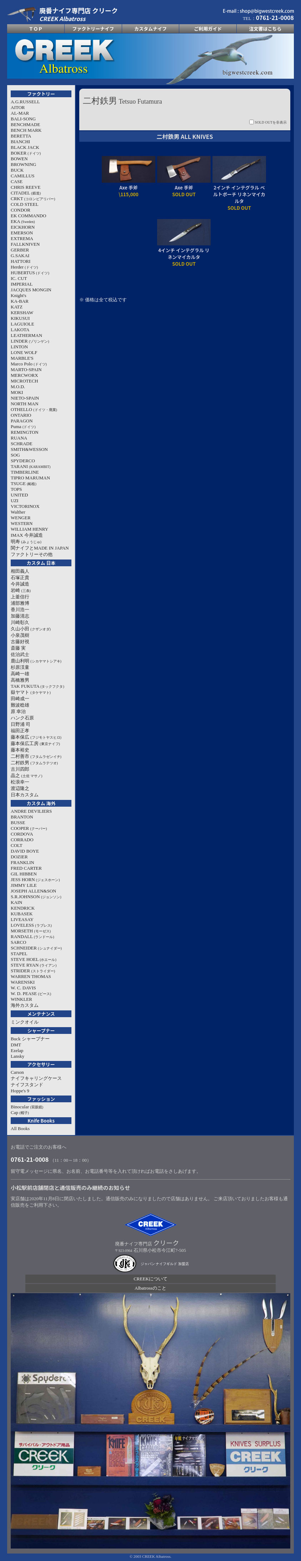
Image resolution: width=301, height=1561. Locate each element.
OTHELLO (34, 409)
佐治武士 (20, 654)
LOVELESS (31, 925)
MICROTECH (24, 381)
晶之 (26, 775)
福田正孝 (20, 730)
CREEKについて (150, 1278)
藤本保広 (36, 737)
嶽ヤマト (31, 692)
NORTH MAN (25, 403)
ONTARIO (21, 415)
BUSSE (18, 822)
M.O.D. (18, 386)
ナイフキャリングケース (36, 1078)
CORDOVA (22, 834)
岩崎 (21, 590)
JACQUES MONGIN (31, 289)
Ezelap (17, 1050)
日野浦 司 (20, 724)
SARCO (18, 942)
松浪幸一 (20, 782)
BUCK (17, 170)
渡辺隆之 (20, 788)
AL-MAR (20, 113)
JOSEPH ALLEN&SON (33, 891)
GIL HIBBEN (24, 873)
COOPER (29, 828)
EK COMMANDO (28, 215)
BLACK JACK (25, 147)
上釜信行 (20, 596)
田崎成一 (20, 698)
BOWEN (19, 158)
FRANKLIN (22, 862)
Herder (24, 267)
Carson (17, 1072)
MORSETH (31, 930)
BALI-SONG (23, 118)
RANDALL (32, 936)
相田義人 (20, 571)
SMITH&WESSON (29, 449)
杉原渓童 (20, 667)
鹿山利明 (36, 661)
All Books (20, 1128)
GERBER (20, 250)
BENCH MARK (26, 130)
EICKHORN (23, 227)
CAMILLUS (22, 175)
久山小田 (31, 628)
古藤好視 (20, 641)
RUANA (19, 438)
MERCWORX (24, 375)
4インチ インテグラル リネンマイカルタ (184, 253)
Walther (18, 512)
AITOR (18, 107)
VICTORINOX (25, 506)
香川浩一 (20, 609)
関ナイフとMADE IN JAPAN (40, 548)
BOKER (26, 153)
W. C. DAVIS (23, 987)
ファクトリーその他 (31, 554)
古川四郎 (20, 769)
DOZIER (19, 856)
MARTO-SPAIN (26, 369)
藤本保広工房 (35, 743)
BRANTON (22, 816)
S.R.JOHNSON (36, 896)
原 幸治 (18, 711)
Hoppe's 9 (20, 1090)
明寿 (26, 541)
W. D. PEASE (31, 993)
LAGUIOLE (22, 324)
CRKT (33, 198)
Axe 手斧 (128, 187)
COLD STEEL (25, 204)
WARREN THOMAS (31, 976)
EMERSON (22, 232)
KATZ (16, 306)
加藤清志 (20, 616)
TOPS (16, 489)
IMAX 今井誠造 (27, 535)
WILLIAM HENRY (29, 529)
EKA (23, 221)
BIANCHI (20, 141)
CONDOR (20, 210)
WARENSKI (23, 982)
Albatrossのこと (150, 1288)
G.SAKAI (20, 255)
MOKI (17, 392)
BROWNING (23, 164)
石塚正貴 (20, 577)
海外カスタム (25, 1005)
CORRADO (22, 839)
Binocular (27, 1106)
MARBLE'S (22, 358)
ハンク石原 (22, 717)
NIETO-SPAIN (25, 398)
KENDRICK (23, 908)
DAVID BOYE (25, 851)
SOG (15, 455)
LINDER (30, 341)
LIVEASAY (22, 919)
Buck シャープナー (30, 1038)
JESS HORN (35, 879)
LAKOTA (20, 329)
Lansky (17, 1056)
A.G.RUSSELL (25, 101)
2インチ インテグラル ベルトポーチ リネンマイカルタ (239, 194)
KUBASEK (21, 913)
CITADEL (26, 193)
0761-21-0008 (30, 1159)
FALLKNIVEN (25, 244)
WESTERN (21, 523)
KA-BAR (20, 301)
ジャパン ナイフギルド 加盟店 (165, 1264)
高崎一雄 (20, 673)
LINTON (19, 346)
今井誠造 (20, 584)
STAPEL (19, 953)
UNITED (19, 495)
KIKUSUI (20, 318)
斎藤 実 (18, 648)
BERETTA (21, 136)
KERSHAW (22, 312)
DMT (16, 1044)
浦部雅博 (20, 603)
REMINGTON (25, 432)
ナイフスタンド (27, 1084)
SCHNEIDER (36, 948)
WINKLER (21, 999)
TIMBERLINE (25, 472)
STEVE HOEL (33, 959)
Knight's (18, 295)
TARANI (30, 466)
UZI (15, 500)
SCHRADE (21, 443)
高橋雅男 (20, 680)
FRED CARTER (26, 868)
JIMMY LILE (24, 885)
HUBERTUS (30, 272)
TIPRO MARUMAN (30, 477)
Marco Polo (29, 363)
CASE (16, 181)
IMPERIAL (21, 284)
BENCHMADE (25, 124)
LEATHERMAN (26, 335)
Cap (20, 1112)
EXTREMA (22, 238)
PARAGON (22, 420)
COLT (16, 845)
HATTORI (20, 261)
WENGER (21, 517)
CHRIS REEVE (25, 187)
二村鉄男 (34, 762)
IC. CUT (19, 278)
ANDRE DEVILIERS (31, 811)
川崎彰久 (20, 622)
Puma (23, 426)
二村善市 (36, 756)
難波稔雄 (20, 705)
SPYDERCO (23, 460)
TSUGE (23, 483)
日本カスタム (25, 794)
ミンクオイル (25, 1022)
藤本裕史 (20, 750)
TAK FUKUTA (37, 686)
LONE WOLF (24, 352)
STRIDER (33, 970)
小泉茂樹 (20, 635)
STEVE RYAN (33, 965)
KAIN (16, 902)
